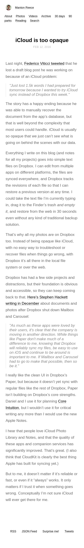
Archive (46, 16)
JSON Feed (29, 531)
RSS (13, 531)
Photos (20, 16)
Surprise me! (51, 531)
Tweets (69, 531)
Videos (33, 16)
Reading (20, 20)
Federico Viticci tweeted (44, 63)
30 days (60, 16)
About (8, 16)
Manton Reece (24, 7)
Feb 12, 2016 (42, 47)
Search (34, 20)
